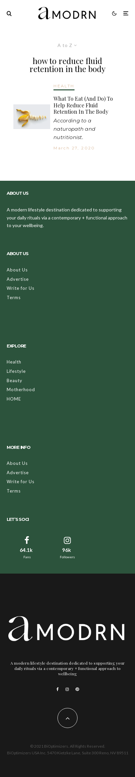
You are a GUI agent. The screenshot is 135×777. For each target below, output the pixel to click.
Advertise (18, 279)
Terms (14, 297)
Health (14, 361)
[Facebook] (57, 689)
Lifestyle (16, 371)
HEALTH (63, 85)
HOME (14, 399)
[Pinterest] (77, 689)
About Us (17, 269)
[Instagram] (67, 689)
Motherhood (21, 389)
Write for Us (20, 288)
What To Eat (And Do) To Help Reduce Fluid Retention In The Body (83, 105)
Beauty (14, 380)
